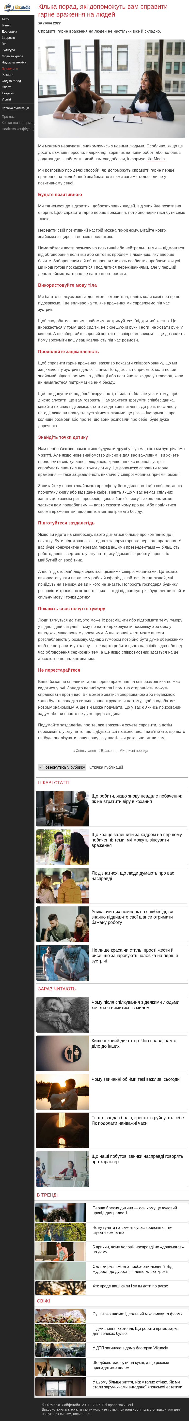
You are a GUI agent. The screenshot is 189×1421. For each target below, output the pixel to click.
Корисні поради (135, 751)
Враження (109, 751)
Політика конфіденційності (23, 129)
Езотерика (9, 31)
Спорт (6, 87)
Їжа (4, 44)
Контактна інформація (19, 123)
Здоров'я (8, 38)
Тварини (8, 93)
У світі (6, 99)
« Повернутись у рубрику (62, 767)
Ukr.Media (155, 159)
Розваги (7, 75)
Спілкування (86, 751)
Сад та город (11, 81)
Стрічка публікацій (106, 767)
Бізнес (6, 25)
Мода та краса (12, 56)
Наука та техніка (14, 62)
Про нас (8, 117)
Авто (5, 19)
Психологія (10, 68)
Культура (8, 50)
